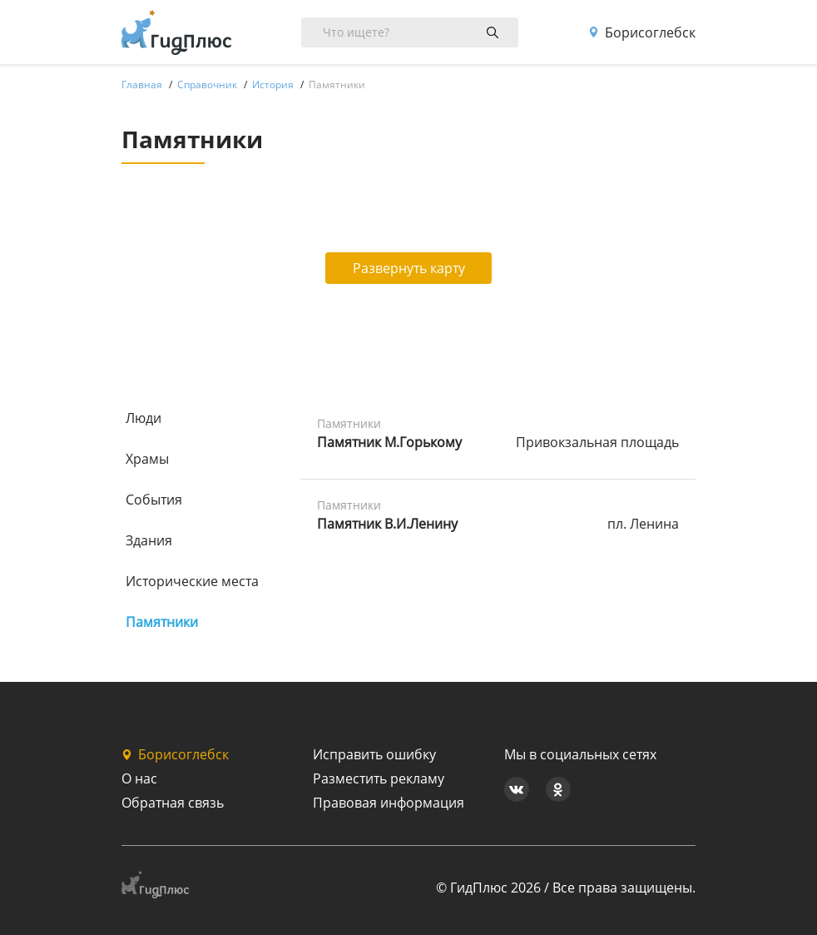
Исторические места (192, 581)
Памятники (162, 622)
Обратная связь (172, 802)
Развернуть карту (409, 268)
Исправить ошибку (374, 754)
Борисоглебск (642, 32)
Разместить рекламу (378, 778)
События (154, 499)
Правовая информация (388, 802)
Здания (149, 540)
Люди (143, 418)
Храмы (147, 459)
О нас (139, 778)
